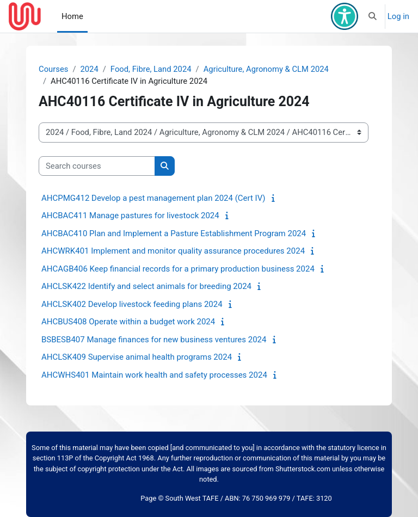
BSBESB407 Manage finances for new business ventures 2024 (153, 339)
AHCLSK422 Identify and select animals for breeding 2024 (146, 286)
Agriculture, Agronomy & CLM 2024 (266, 69)
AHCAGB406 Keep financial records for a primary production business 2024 (178, 269)
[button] (372, 16)
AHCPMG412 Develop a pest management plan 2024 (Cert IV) (153, 198)
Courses (53, 69)
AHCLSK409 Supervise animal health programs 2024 (136, 357)
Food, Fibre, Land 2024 (151, 69)
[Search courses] (97, 166)
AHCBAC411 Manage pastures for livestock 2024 (130, 215)
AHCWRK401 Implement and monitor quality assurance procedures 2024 (173, 251)
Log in (398, 16)
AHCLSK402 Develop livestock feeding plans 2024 (132, 304)
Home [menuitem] (72, 16)
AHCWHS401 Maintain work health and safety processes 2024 (154, 375)
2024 (89, 69)
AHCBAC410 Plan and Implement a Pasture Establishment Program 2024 (173, 233)
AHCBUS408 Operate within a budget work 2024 (128, 322)
